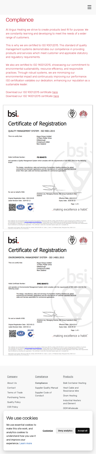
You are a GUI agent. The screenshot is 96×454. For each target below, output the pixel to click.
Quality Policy (14, 403)
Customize (48, 431)
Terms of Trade (15, 394)
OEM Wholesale (70, 409)
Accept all (82, 431)
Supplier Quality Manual (46, 389)
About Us (12, 384)
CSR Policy (12, 408)
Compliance (41, 384)
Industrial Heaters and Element (72, 403)
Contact (11, 389)
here (56, 96)
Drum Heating (70, 397)
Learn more (26, 443)
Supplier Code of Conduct (43, 395)
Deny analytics (65, 431)
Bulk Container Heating (74, 384)
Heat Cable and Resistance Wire (71, 391)
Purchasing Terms (16, 399)
